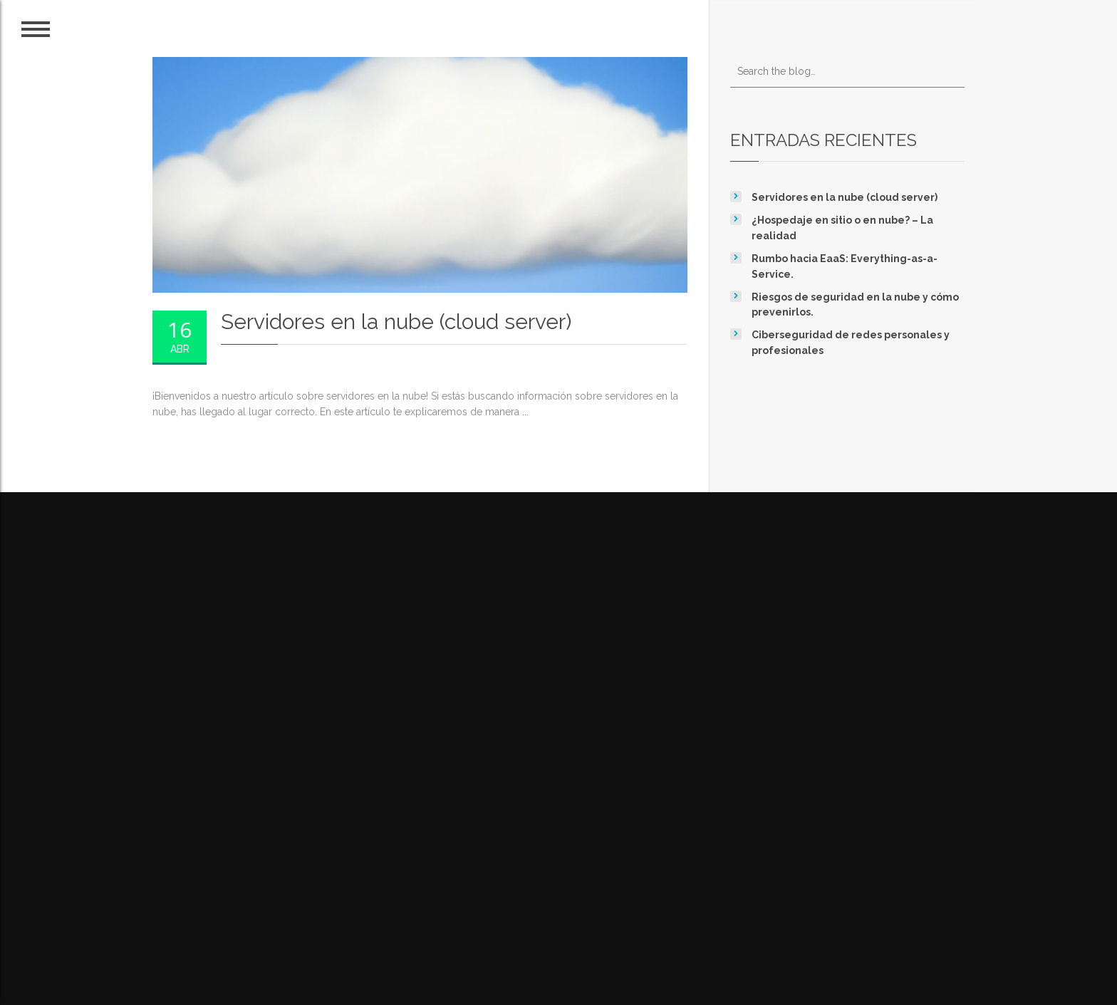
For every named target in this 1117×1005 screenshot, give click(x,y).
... (525, 411)
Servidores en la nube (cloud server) (844, 197)
